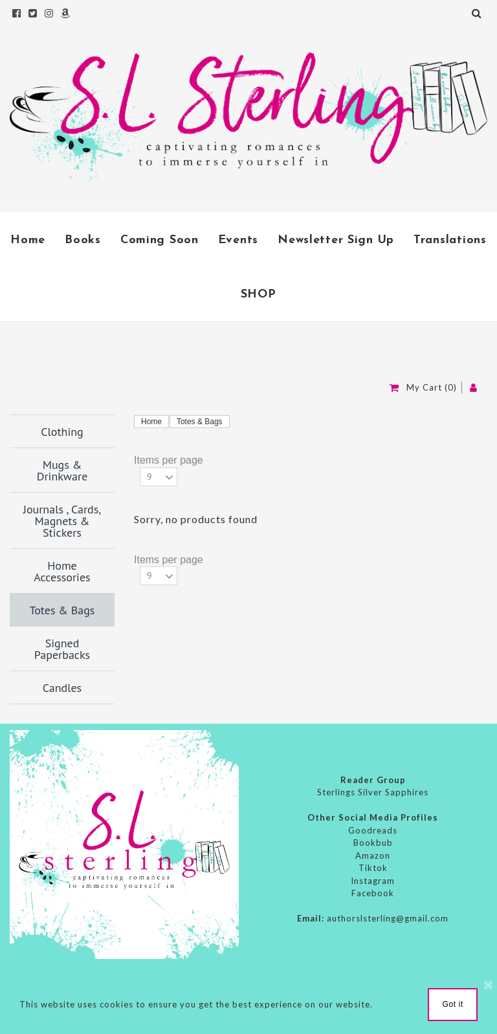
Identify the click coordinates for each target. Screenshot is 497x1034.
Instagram (373, 881)
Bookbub (373, 842)
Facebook (372, 893)
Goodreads (372, 830)
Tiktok (373, 868)
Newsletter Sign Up (336, 240)
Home (27, 240)
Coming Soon (159, 240)
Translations (450, 240)
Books (83, 240)
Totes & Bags (200, 421)
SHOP (258, 294)
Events (238, 240)
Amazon (372, 855)
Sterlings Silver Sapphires (372, 792)
